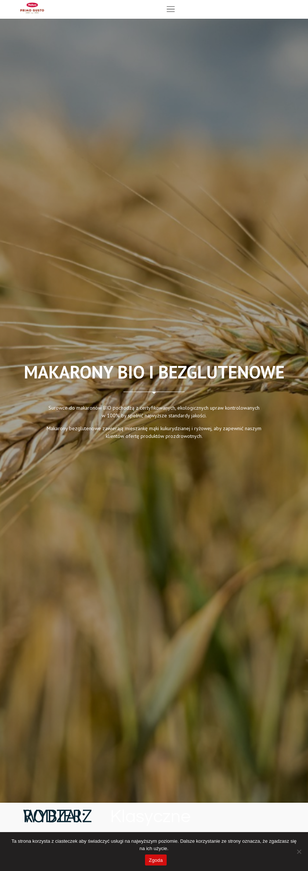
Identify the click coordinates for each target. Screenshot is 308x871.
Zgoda (156, 860)
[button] (170, 9)
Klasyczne (150, 817)
